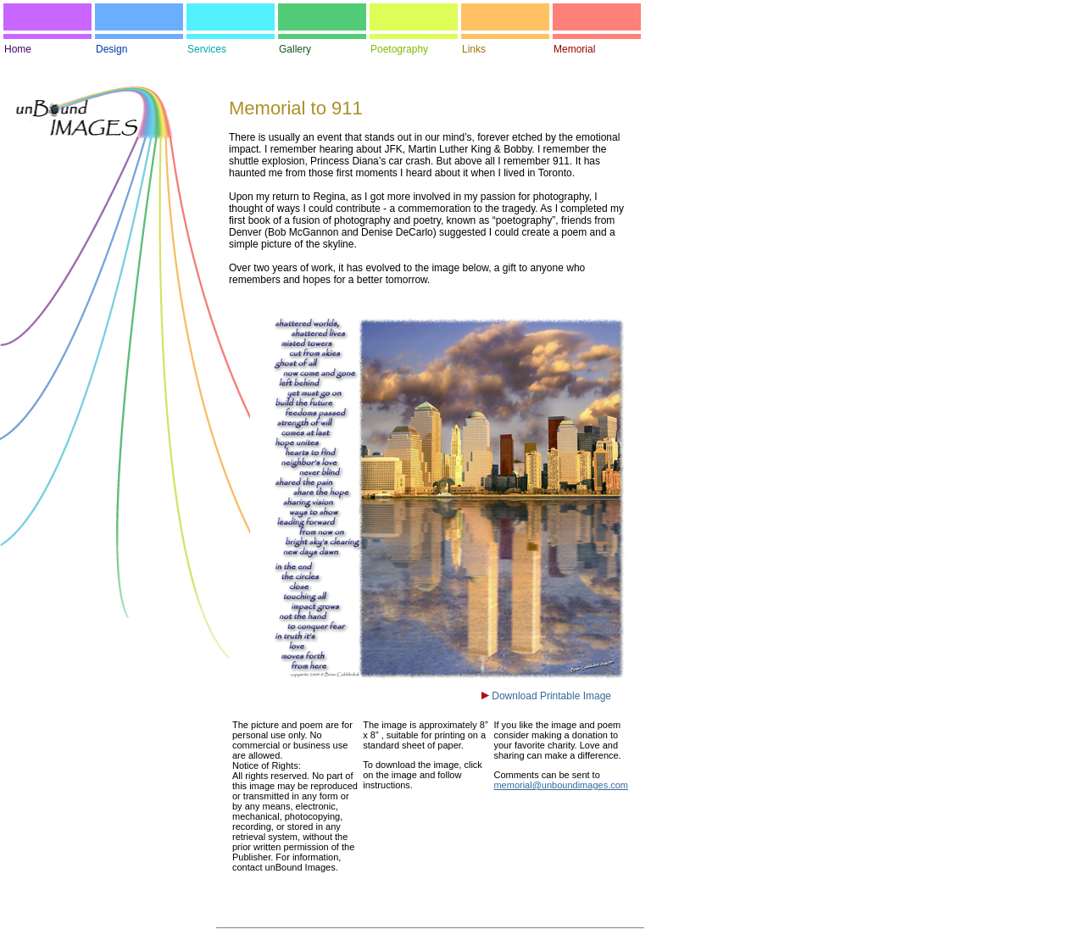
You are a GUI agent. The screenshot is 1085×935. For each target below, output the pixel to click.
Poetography (399, 49)
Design (111, 49)
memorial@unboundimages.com (560, 785)
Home (17, 49)
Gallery (295, 49)
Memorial (574, 49)
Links (474, 49)
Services (206, 49)
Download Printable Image (550, 696)
